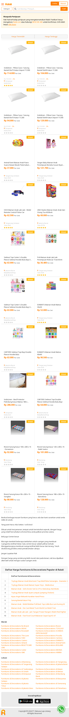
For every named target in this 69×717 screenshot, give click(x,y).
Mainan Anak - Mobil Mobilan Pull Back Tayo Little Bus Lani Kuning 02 (38, 604)
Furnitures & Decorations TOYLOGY (50, 628)
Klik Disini (12, 24)
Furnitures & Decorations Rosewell (15, 631)
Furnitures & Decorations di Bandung (15, 662)
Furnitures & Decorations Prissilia (49, 635)
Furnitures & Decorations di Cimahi (14, 671)
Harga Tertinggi (51, 36)
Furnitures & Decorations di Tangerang (51, 662)
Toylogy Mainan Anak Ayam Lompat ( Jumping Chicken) (32, 592)
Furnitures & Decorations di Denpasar (16, 674)
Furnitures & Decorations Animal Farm (50, 643)
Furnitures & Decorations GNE (13, 652)
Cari (64, 9)
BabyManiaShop (10, 273)
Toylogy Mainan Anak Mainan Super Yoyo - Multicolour (32, 585)
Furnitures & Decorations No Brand (15, 626)
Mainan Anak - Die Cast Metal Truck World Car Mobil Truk (33, 608)
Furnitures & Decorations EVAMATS (49, 640)
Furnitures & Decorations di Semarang (51, 683)
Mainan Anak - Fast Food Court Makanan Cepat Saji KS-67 (33, 615)
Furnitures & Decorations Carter (13, 650)
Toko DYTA (41, 225)
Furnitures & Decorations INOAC (14, 628)
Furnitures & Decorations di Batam (49, 669)
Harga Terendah (18, 36)
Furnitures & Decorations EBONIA (49, 650)
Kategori (7, 9)
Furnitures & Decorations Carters (14, 640)
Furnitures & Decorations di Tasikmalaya (17, 669)
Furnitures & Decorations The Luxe (15, 635)
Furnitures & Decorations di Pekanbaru (51, 688)
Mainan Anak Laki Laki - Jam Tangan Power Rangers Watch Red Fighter (38, 612)
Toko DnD (7, 178)
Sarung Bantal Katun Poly (21, 600)
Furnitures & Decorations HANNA (49, 652)
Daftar (54, 3)
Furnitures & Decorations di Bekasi (49, 671)
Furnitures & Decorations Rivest (48, 626)
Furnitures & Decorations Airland (14, 643)
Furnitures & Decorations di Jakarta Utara (17, 688)
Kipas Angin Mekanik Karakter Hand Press (27, 596)
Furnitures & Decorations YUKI (13, 638)
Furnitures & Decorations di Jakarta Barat (51, 664)
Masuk (63, 3)
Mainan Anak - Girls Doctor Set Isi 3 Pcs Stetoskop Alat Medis (35, 589)
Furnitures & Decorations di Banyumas (51, 678)
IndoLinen (7, 83)
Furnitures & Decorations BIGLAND (49, 645)
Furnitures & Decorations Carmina (49, 638)
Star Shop (7, 462)
